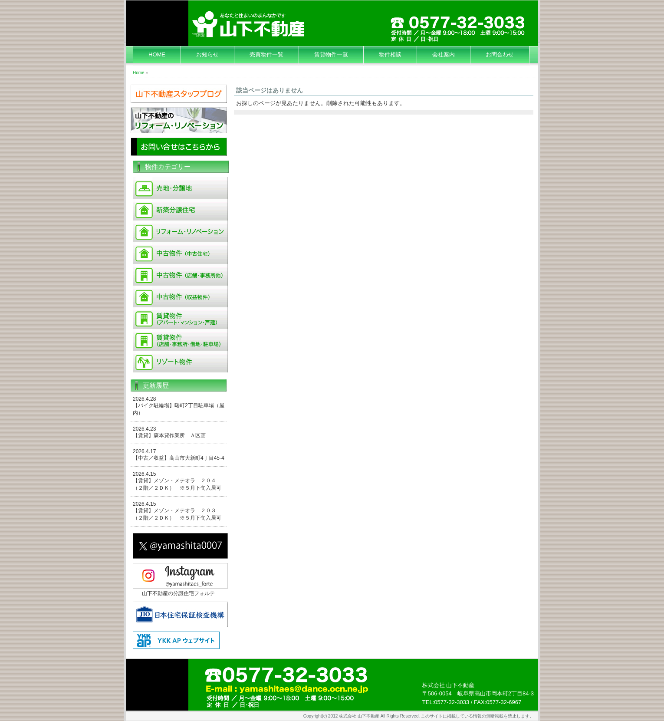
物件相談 (390, 54)
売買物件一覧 (266, 54)
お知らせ (207, 54)
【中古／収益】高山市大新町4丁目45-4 (178, 458)
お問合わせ (500, 54)
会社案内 (443, 54)
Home (139, 72)
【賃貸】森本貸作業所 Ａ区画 (169, 435)
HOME (156, 54)
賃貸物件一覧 (331, 54)
